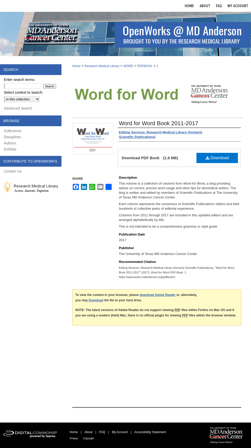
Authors (10, 143)
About (88, 432)
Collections (12, 131)
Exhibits (10, 149)
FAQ (102, 432)
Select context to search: (23, 92)
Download (217, 158)
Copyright (88, 438)
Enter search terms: (19, 80)
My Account (120, 432)
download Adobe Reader (157, 295)
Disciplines (12, 137)
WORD (128, 66)
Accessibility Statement (150, 432)
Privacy (74, 438)
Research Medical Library (102, 66)
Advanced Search (18, 108)
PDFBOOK (144, 66)
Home (76, 66)
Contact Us (13, 171)
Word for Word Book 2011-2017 (158, 123)
